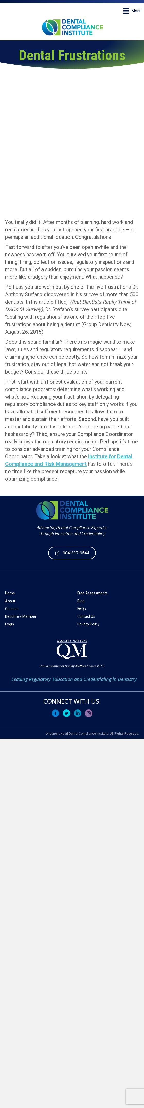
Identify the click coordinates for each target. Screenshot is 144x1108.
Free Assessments (92, 593)
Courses (12, 609)
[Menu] (132, 11)
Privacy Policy (88, 624)
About (10, 601)
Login (9, 624)
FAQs (81, 609)
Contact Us (86, 616)
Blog (80, 601)
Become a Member (20, 616)
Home (10, 593)
